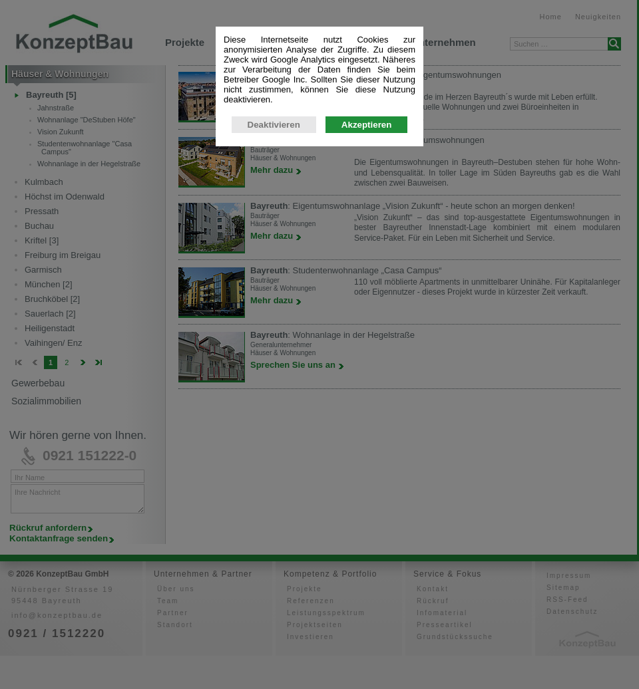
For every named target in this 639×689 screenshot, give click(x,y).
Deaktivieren (274, 183)
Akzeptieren (366, 183)
